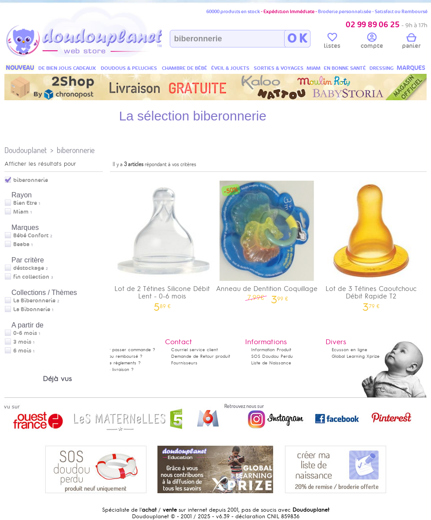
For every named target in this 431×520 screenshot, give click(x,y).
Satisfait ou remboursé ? (116, 356)
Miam (21, 211)
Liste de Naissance (271, 362)
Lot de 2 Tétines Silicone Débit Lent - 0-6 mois (162, 243)
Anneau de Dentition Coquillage (267, 239)
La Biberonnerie (34, 300)
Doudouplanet (25, 150)
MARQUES (411, 68)
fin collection (31, 276)
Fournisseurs (184, 362)
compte (372, 42)
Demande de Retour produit (200, 356)
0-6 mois (25, 333)
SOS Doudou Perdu (272, 356)
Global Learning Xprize (356, 356)
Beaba (21, 244)
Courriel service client (194, 349)
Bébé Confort (30, 235)
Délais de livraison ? (112, 369)
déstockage (28, 268)
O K (297, 39)
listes (332, 42)
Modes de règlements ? (116, 362)
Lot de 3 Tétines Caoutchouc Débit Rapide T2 (371, 243)
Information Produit (271, 349)
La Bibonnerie (31, 309)
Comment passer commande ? (123, 349)
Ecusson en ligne (349, 349)
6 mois (22, 350)
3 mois (22, 341)
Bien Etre (25, 203)
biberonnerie (76, 150)
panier (411, 42)
